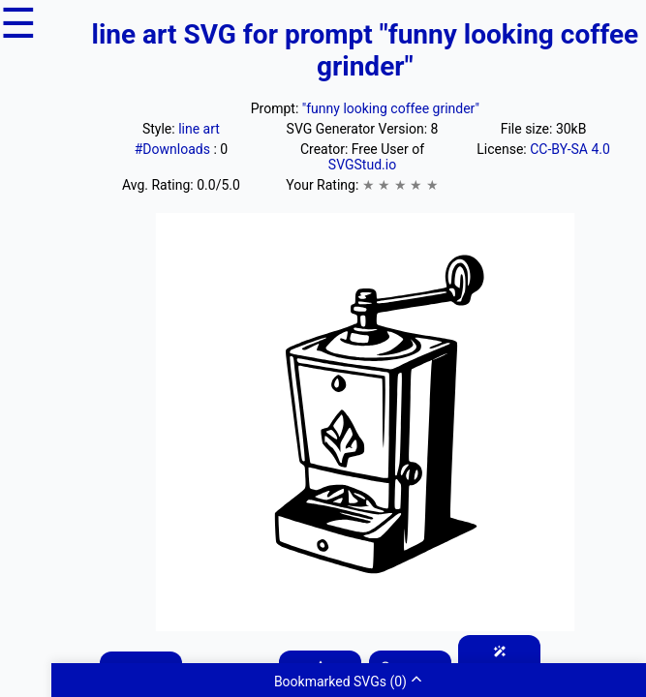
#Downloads (174, 149)
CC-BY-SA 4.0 (570, 149)
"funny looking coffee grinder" (390, 108)
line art (199, 128)
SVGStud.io (362, 164)
